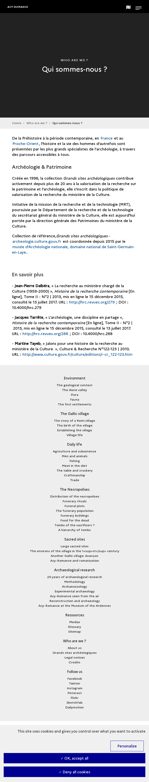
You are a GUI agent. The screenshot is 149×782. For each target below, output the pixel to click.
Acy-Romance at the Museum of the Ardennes (74, 605)
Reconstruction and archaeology (74, 600)
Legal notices (74, 657)
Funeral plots (74, 506)
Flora (74, 394)
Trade (74, 480)
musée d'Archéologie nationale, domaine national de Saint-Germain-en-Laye (73, 249)
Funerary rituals (74, 501)
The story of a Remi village (74, 420)
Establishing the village (74, 430)
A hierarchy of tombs (74, 530)
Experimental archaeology (75, 591)
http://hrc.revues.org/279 (92, 301)
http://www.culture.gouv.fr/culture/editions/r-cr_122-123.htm (77, 354)
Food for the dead (74, 520)
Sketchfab (74, 702)
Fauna (74, 399)
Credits (74, 662)
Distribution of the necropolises (74, 496)
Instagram (74, 688)
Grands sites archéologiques (75, 652)
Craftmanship (74, 475)
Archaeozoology (74, 586)
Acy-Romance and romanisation (74, 560)
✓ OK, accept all (74, 758)
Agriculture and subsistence (74, 451)
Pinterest (74, 693)
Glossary (74, 626)
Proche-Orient (25, 143)
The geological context (74, 385)
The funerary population (75, 510)
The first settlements (74, 404)
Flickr (74, 697)
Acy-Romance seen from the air (74, 596)
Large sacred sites (74, 546)
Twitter (74, 683)
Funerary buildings (74, 515)
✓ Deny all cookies (74, 771)
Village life (75, 435)
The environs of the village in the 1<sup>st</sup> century (74, 551)
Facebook (74, 678)
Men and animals (74, 456)
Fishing (74, 460)
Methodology (74, 581)
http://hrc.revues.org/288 (45, 333)
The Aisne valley (74, 390)
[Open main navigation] (138, 6)
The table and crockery (75, 470)
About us (75, 647)
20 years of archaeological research (74, 577)
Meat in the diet (74, 465)
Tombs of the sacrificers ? (75, 525)
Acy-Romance (17, 6)
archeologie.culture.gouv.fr (36, 241)
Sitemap (74, 631)
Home (16, 123)
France (107, 137)
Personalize (127, 745)
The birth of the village (74, 425)
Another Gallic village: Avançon (74, 555)
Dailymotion (74, 707)
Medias (74, 622)
